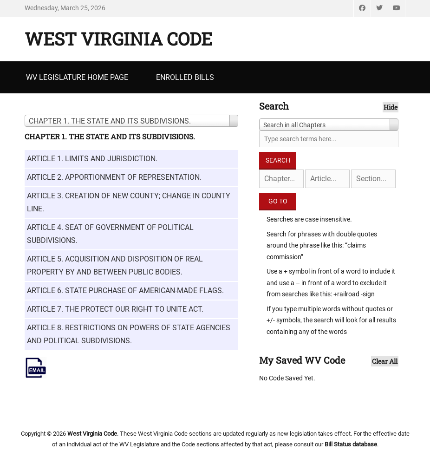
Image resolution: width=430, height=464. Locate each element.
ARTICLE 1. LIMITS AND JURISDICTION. (92, 158)
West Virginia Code (118, 38)
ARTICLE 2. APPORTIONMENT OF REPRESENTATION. (114, 177)
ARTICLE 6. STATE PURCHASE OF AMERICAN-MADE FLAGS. (125, 290)
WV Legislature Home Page (77, 77)
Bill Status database (351, 444)
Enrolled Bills (185, 77)
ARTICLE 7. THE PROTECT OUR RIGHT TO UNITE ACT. (115, 309)
